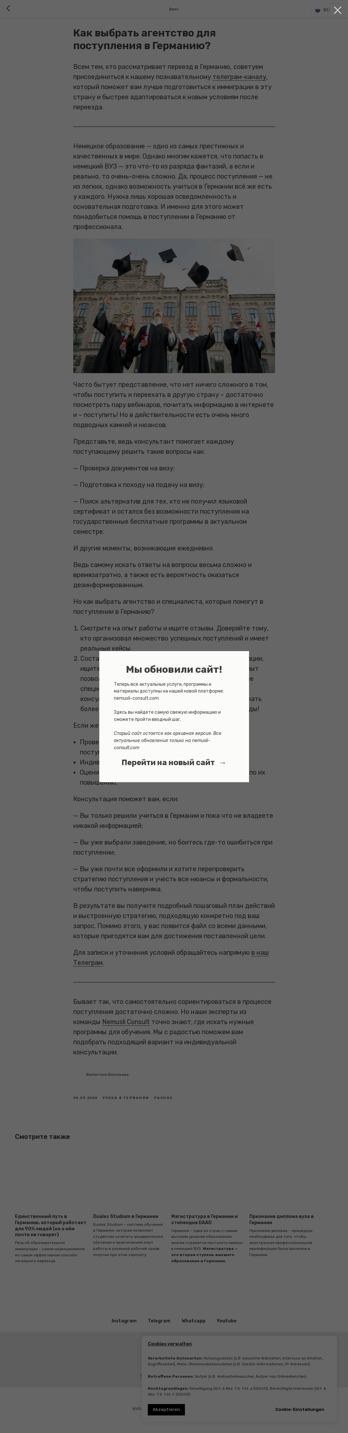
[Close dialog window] (338, 10)
